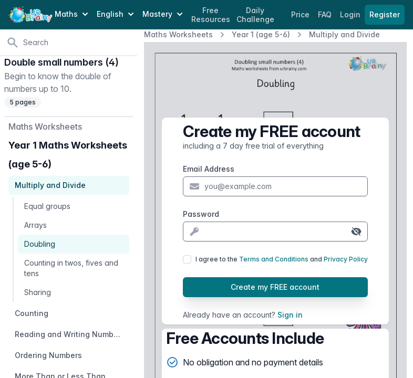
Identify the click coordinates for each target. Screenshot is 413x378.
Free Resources (210, 15)
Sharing (37, 292)
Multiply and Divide (344, 34)
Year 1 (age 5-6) (261, 34)
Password (201, 213)
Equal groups (47, 206)
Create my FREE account (275, 286)
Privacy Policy (346, 259)
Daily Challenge (255, 15)
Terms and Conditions (273, 259)
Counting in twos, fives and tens (71, 268)
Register (384, 14)
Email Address (208, 168)
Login (351, 14)
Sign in (290, 314)
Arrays (35, 224)
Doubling (39, 243)
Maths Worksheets (178, 34)
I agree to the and (281, 259)
